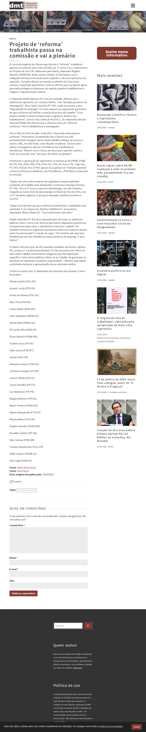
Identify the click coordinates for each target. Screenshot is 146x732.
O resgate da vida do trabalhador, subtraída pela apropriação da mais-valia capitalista (115, 323)
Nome (13, 557)
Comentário (17, 525)
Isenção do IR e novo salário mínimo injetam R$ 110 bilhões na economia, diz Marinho (116, 435)
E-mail (14, 569)
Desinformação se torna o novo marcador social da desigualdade (114, 223)
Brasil (12, 38)
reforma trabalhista (26, 490)
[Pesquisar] (88, 626)
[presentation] (117, 97)
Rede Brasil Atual (26, 467)
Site (11, 580)
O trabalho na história (117, 392)
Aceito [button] (137, 727)
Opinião (111, 127)
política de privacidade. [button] (111, 726)
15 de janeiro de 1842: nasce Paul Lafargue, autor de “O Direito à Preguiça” (116, 383)
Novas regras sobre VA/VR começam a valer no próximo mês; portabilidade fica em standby (116, 171)
